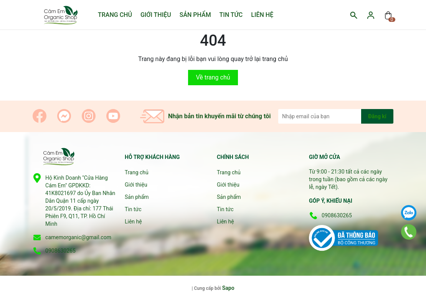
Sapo (228, 288)
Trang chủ (115, 14)
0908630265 (60, 251)
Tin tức (231, 14)
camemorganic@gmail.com (78, 237)
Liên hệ (262, 14)
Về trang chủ (213, 77)
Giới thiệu (155, 14)
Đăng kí (377, 116)
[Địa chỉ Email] (335, 116)
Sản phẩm (195, 14)
